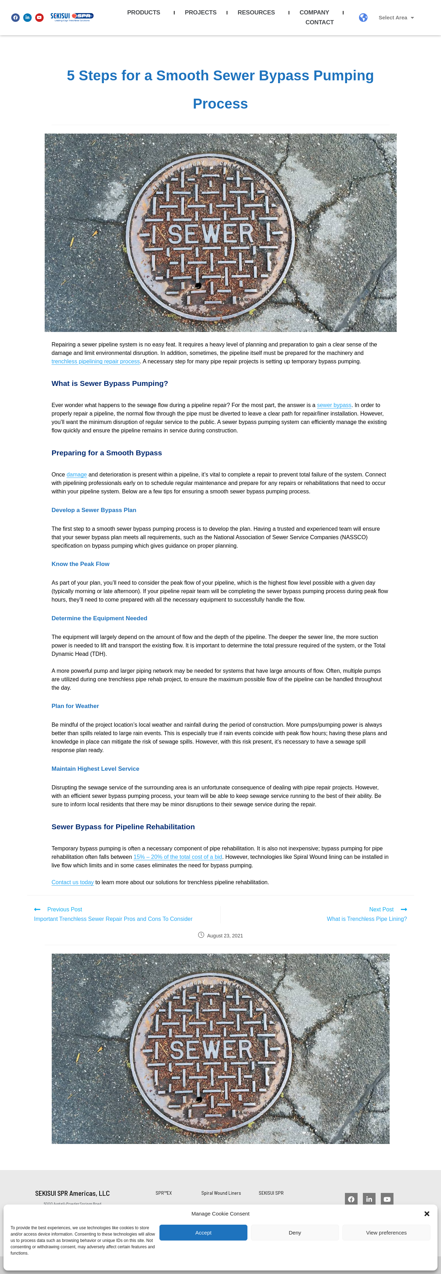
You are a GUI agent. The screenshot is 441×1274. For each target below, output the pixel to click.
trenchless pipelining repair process (96, 361)
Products (145, 12)
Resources (258, 12)
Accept (203, 1233)
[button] (426, 1213)
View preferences (386, 1233)
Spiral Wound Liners (221, 1193)
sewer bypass (334, 405)
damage (77, 475)
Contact (321, 22)
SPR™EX (164, 1193)
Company (316, 12)
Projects (200, 12)
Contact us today (73, 882)
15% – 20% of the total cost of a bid (178, 857)
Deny (295, 1233)
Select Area (396, 18)
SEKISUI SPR (271, 1193)
